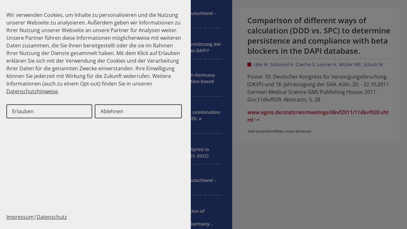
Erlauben (23, 111)
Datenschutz (52, 216)
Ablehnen (111, 111)
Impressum (20, 216)
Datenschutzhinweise (32, 91)
